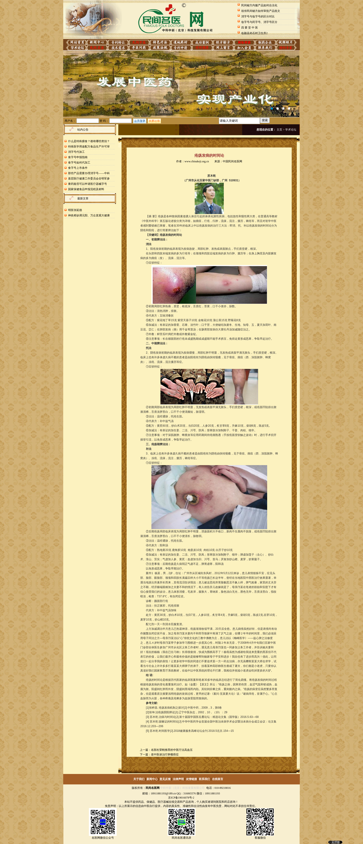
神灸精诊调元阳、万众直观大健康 (89, 215)
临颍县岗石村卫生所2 (254, 33)
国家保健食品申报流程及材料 (86, 189)
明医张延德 (75, 210)
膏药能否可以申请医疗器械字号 (87, 183)
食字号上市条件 (78, 167)
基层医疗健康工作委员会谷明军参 (89, 178)
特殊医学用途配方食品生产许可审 (89, 146)
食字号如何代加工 (79, 162)
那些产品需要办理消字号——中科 (89, 173)
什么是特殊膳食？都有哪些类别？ (89, 141)
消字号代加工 (76, 151)
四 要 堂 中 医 (249, 27)
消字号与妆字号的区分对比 (258, 16)
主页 (279, 129)
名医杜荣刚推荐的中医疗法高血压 (172, 749)
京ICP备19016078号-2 (181, 797)
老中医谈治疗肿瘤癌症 (165, 754)
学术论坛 (290, 129)
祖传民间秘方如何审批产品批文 (260, 11)
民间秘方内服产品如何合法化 (259, 5)
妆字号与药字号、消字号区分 (259, 22)
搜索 (265, 120)
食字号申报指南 (78, 157)
